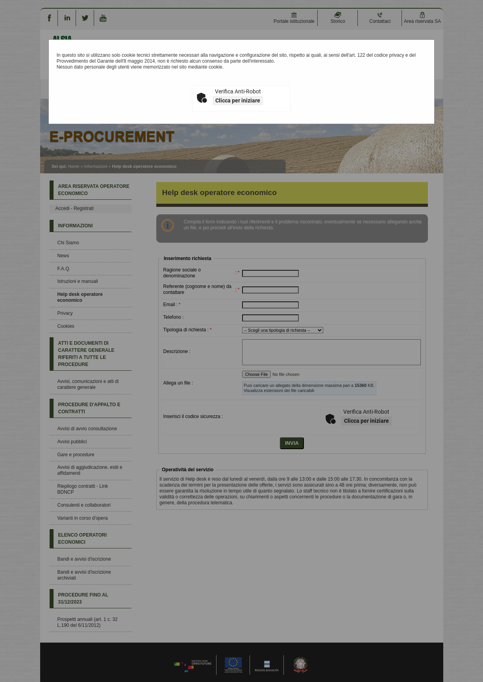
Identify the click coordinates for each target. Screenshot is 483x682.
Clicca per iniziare (237, 100)
